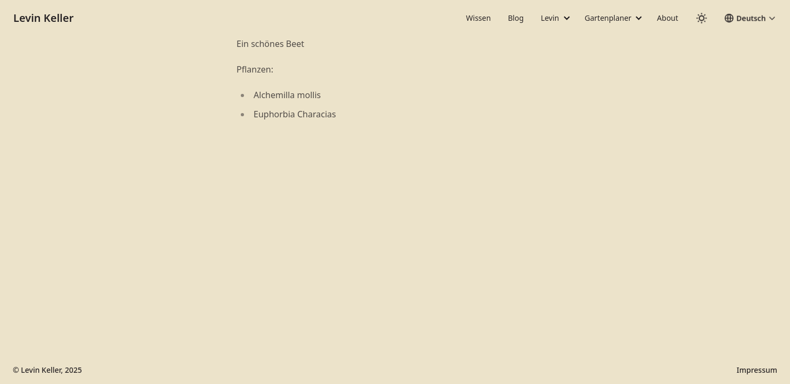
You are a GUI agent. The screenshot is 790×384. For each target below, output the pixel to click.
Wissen (478, 18)
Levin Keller (43, 18)
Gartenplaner (608, 18)
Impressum (757, 370)
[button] (750, 18)
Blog (516, 18)
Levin (550, 18)
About (667, 18)
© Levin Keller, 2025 (47, 370)
